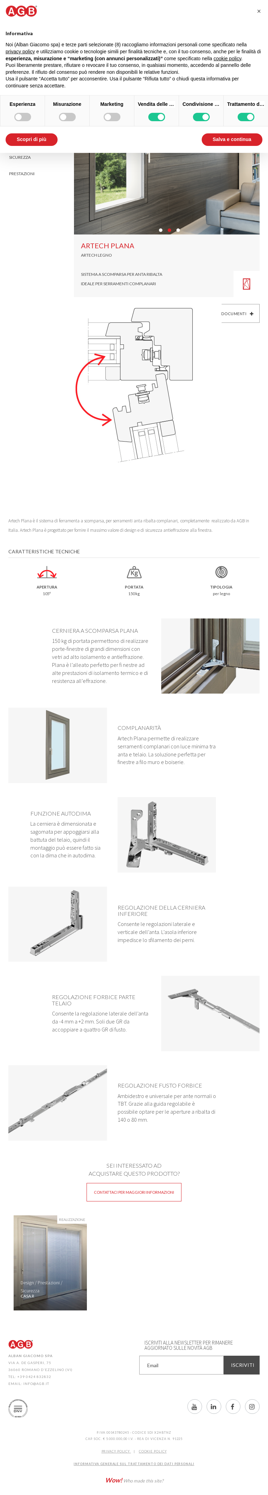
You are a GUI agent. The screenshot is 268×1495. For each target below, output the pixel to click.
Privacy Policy (116, 1451)
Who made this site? (134, 1480)
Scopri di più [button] (31, 139)
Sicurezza (20, 157)
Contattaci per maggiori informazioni (134, 1192)
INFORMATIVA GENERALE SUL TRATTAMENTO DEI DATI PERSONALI (134, 1464)
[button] (259, 11)
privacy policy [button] (20, 51)
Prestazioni (22, 173)
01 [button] (160, 230)
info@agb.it (36, 1383)
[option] (50, 1263)
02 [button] (169, 230)
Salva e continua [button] (232, 139)
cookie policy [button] (227, 58)
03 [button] (178, 230)
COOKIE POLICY (153, 1451)
